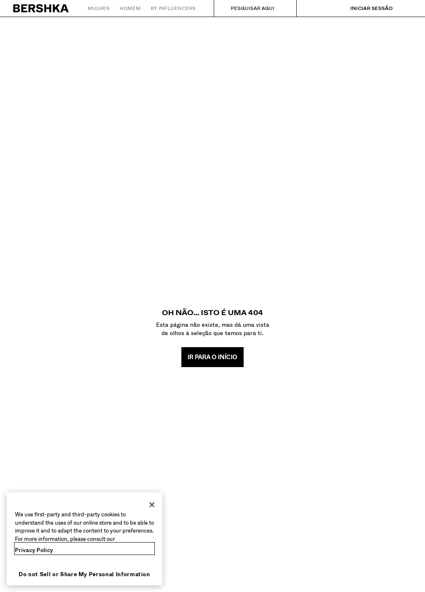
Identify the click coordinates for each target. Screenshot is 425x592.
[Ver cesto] (405, 8)
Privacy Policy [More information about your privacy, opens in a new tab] (34, 550)
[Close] (152, 505)
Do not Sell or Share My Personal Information (84, 574)
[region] (84, 538)
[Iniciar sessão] (363, 8)
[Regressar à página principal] (41, 8)
